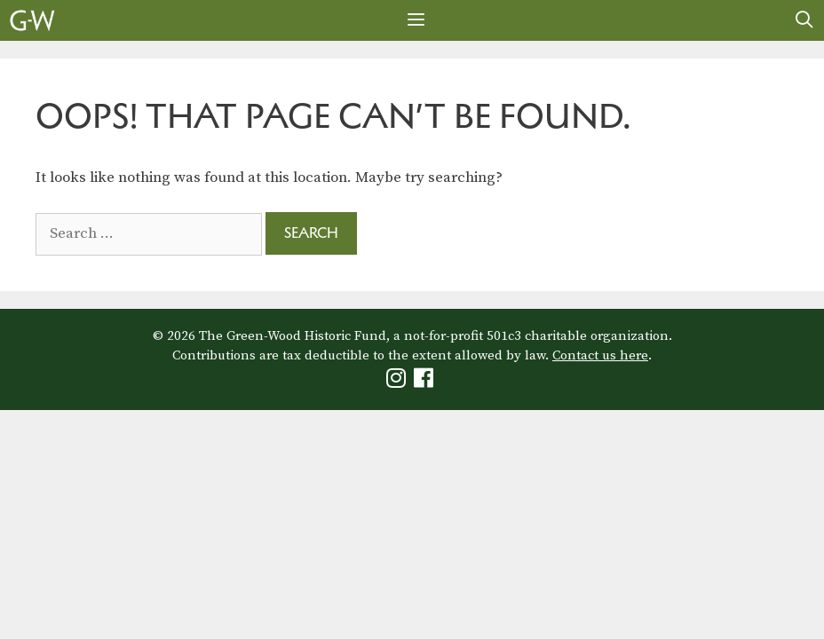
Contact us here (600, 355)
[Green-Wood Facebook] (426, 382)
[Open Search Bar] (804, 20)
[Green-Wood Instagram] (398, 382)
